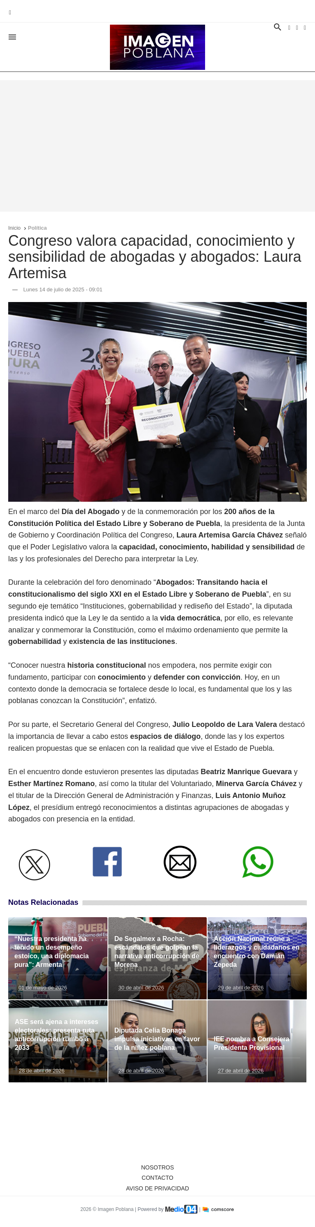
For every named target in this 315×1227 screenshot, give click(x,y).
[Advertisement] (157, 145)
